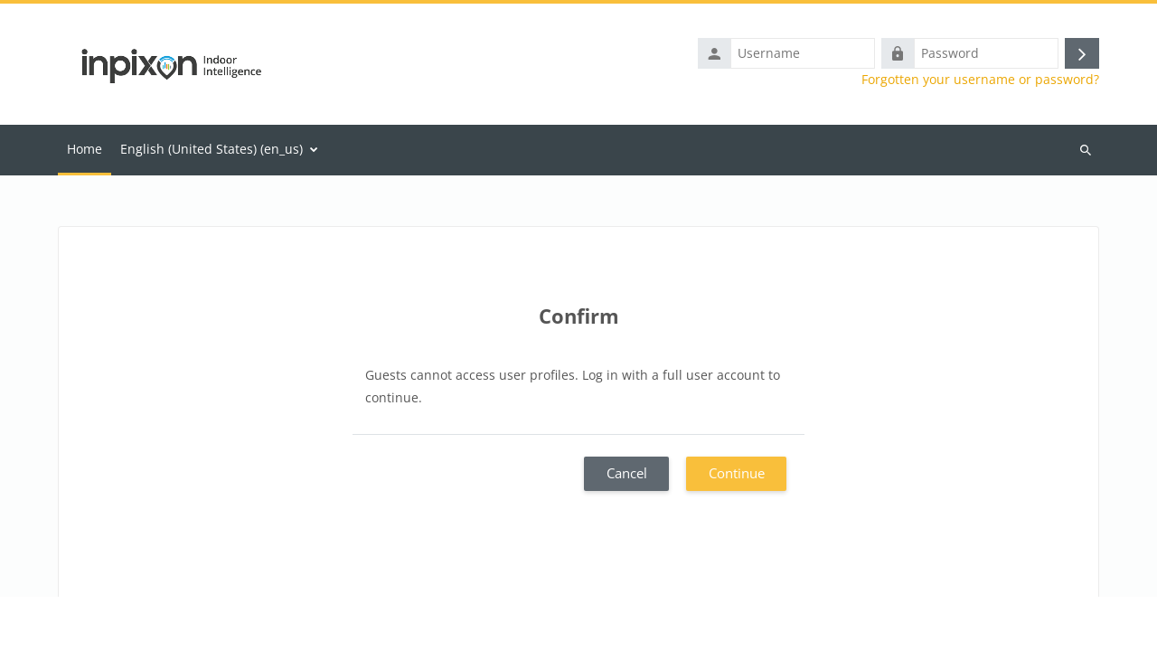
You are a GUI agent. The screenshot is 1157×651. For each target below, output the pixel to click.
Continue (737, 473)
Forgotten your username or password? (980, 79)
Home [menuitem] (84, 148)
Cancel (627, 473)
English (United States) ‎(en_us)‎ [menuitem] (211, 148)
